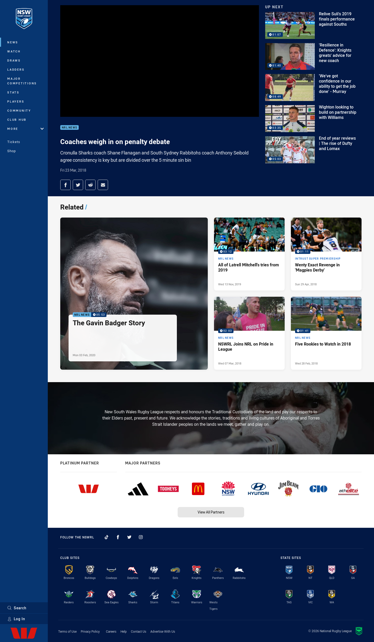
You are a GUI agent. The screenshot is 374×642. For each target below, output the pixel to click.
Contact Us (138, 631)
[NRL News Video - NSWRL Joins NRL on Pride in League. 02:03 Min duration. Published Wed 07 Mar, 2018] (249, 333)
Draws (14, 60)
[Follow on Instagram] (141, 537)
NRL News (69, 127)
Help (124, 631)
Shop (11, 150)
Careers (111, 631)
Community (19, 110)
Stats (13, 92)
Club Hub (16, 119)
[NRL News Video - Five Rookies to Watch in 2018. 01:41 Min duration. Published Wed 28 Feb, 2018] (326, 333)
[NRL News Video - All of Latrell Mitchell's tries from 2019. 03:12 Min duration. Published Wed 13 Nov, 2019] (249, 254)
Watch (14, 51)
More (25, 129)
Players (15, 101)
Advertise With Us (162, 631)
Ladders (15, 69)
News (12, 42)
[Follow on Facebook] (118, 537)
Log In (16, 618)
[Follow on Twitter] (129, 537)
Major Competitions (22, 81)
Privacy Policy (90, 631)
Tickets (13, 141)
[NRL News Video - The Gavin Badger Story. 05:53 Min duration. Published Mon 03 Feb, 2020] (134, 294)
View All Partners (211, 512)
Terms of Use (67, 631)
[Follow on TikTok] (106, 537)
